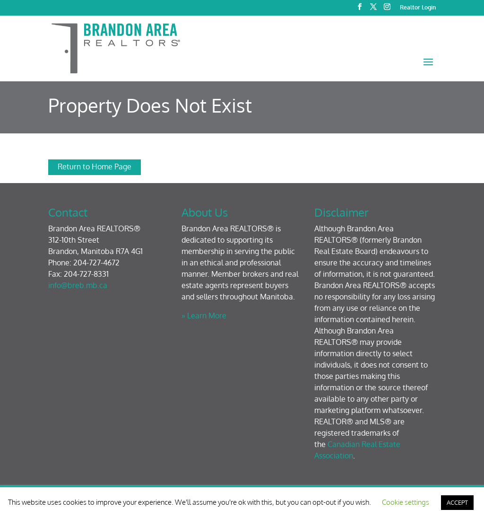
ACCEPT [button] (457, 502)
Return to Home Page (94, 166)
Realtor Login (418, 8)
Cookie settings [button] (405, 502)
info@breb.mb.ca (77, 285)
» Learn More (204, 315)
